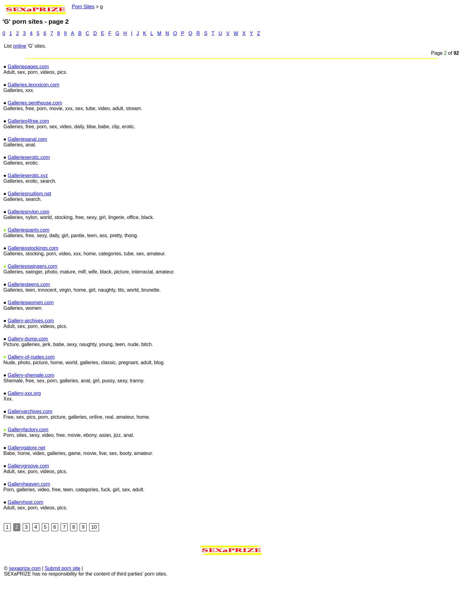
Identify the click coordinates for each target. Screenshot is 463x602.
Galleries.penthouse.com (35, 124)
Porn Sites (70, 6)
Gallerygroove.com (28, 487)
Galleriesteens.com (29, 305)
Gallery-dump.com (28, 360)
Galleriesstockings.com (33, 269)
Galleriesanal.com (27, 160)
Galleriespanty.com (28, 251)
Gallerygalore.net (26, 469)
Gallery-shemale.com (31, 396)
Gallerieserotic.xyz (28, 196)
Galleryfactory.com (28, 450)
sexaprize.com (25, 589)
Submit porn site (62, 589)
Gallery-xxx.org (24, 414)
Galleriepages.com (28, 87)
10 (94, 548)
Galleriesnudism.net (29, 214)
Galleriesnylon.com (28, 233)
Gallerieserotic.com (29, 178)
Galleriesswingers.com (32, 287)
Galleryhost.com (25, 523)
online (19, 67)
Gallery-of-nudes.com (31, 378)
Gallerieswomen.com (30, 323)
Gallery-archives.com (31, 342)
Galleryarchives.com (30, 432)
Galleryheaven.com (29, 505)
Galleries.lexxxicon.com (33, 106)
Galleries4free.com (28, 142)
